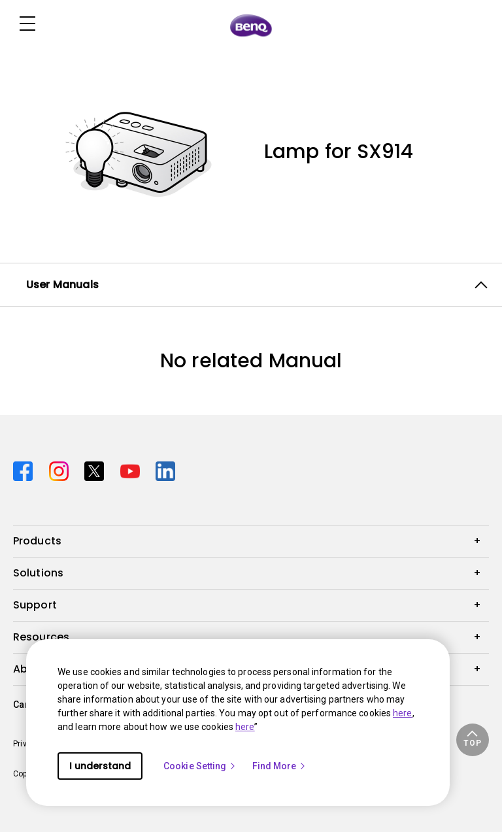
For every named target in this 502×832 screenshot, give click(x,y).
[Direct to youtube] (133, 469)
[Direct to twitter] (97, 469)
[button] (472, 740)
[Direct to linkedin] (165, 469)
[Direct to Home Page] (251, 25)
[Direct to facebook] (26, 469)
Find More (279, 766)
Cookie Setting (200, 766)
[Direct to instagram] (62, 469)
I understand (100, 766)
